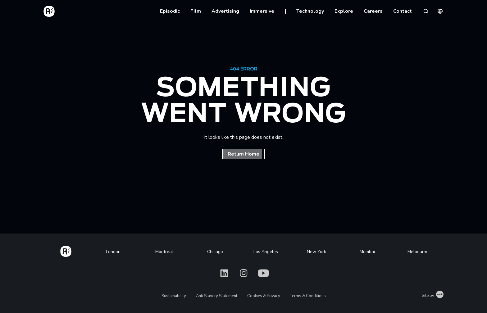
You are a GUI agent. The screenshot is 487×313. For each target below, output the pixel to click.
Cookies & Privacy (263, 296)
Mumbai (367, 252)
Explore (344, 11)
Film (195, 11)
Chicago (215, 252)
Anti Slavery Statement (216, 296)
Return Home (243, 154)
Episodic (170, 11)
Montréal (164, 252)
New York (316, 252)
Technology (310, 11)
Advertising (225, 11)
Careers (373, 11)
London (113, 252)
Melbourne (418, 252)
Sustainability (174, 296)
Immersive (262, 11)
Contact (402, 11)
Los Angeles (265, 252)
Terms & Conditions (308, 296)
